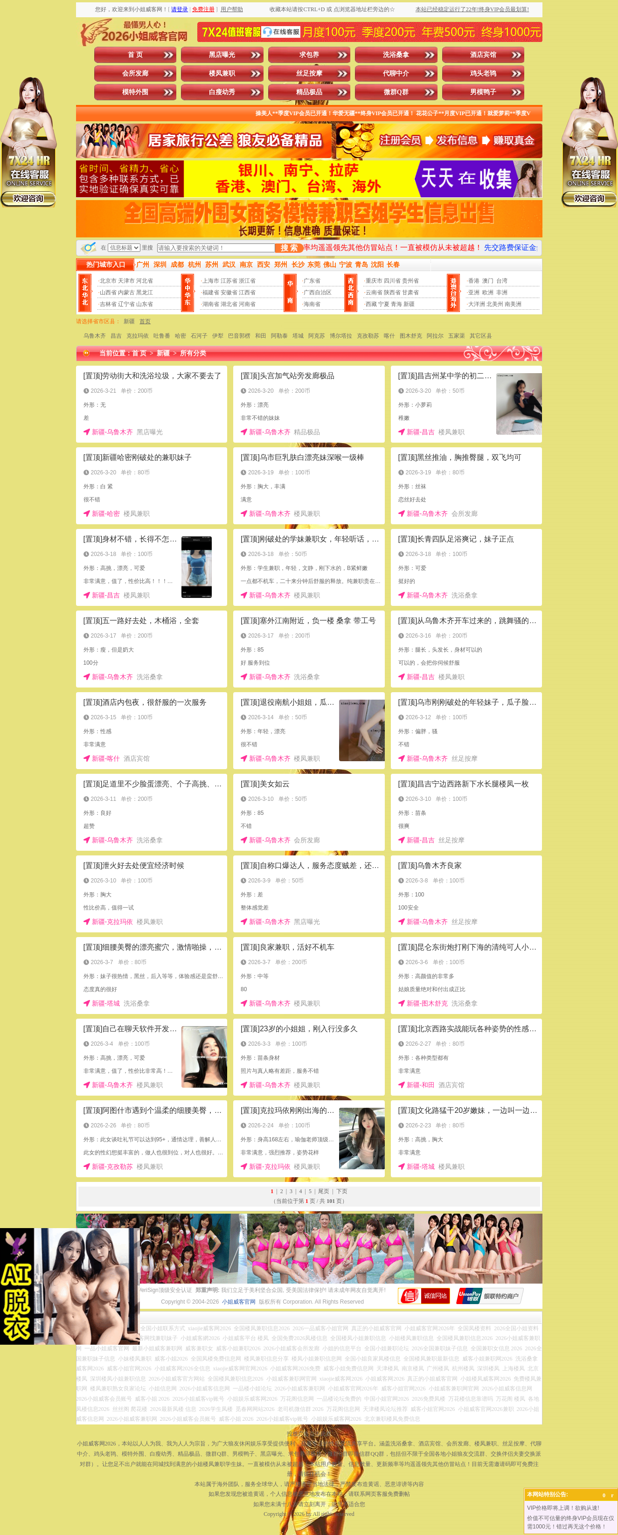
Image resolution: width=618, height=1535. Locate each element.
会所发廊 (135, 73)
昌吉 (116, 336)
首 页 (135, 54)
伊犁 (217, 336)
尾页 (323, 1191)
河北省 (144, 281)
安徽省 (229, 292)
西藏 (371, 304)
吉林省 (108, 304)
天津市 (126, 281)
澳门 (487, 281)
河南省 (247, 304)
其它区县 (481, 336)
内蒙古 (126, 292)
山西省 (108, 292)
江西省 (247, 292)
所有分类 (193, 353)
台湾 (501, 281)
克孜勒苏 (368, 336)
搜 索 (289, 248)
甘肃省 (410, 292)
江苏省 (229, 281)
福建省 (210, 292)
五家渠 (456, 336)
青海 (396, 304)
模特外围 (135, 92)
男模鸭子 (483, 92)
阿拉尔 (435, 336)
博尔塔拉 (341, 336)
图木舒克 (411, 336)
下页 (341, 1191)
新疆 (409, 304)
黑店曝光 (222, 54)
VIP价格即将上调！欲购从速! (563, 1508)
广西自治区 (318, 292)
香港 (473, 281)
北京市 (108, 281)
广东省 (312, 281)
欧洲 (487, 292)
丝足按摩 (309, 73)
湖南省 (210, 304)
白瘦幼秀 (222, 92)
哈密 (180, 336)
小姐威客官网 (239, 1302)
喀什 (389, 336)
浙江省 (247, 281)
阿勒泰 (279, 336)
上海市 (210, 281)
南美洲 (513, 304)
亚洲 (473, 292)
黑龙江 (144, 292)
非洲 (501, 292)
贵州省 (410, 281)
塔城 (298, 336)
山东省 (144, 304)
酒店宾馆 (483, 54)
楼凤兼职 (222, 73)
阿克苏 (316, 336)
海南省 (312, 304)
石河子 (199, 336)
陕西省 (392, 292)
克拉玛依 (137, 336)
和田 (260, 336)
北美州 (494, 304)
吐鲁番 (161, 336)
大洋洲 (476, 304)
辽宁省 (126, 304)
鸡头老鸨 (483, 73)
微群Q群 (396, 92)
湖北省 (229, 304)
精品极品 (309, 92)
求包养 (309, 54)
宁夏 (383, 304)
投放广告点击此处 (309, 1434)
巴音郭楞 (239, 336)
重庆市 (374, 281)
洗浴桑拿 (396, 54)
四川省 (392, 281)
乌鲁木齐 (94, 336)
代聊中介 (396, 73)
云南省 (374, 292)
